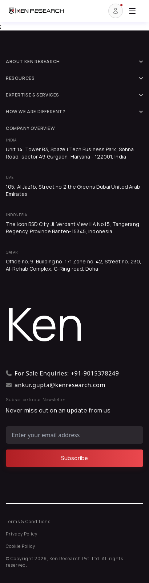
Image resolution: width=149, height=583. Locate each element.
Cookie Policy (20, 546)
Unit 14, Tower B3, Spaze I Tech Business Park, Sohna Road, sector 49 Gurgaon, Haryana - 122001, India (70, 153)
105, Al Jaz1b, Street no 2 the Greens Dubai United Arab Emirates (73, 190)
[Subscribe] (74, 458)
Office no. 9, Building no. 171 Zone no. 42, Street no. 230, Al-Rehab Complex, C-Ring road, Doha (73, 265)
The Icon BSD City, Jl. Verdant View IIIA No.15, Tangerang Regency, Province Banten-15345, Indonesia (72, 228)
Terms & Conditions (28, 521)
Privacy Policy (21, 534)
